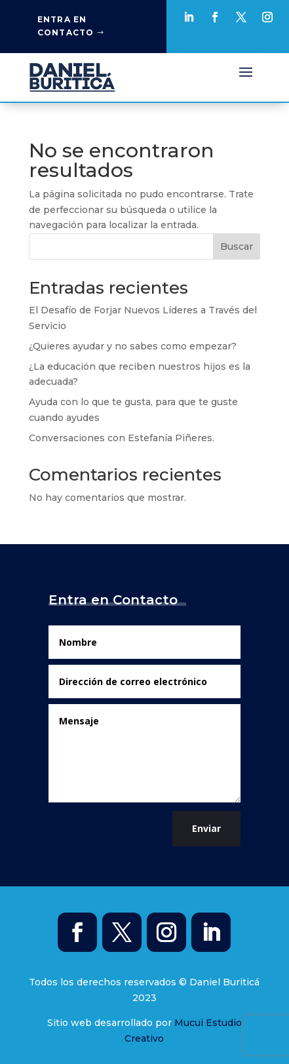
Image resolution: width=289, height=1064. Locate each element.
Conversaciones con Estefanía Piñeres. (121, 438)
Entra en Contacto (65, 25)
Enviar (206, 828)
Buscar (236, 246)
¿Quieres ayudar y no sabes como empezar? (133, 346)
